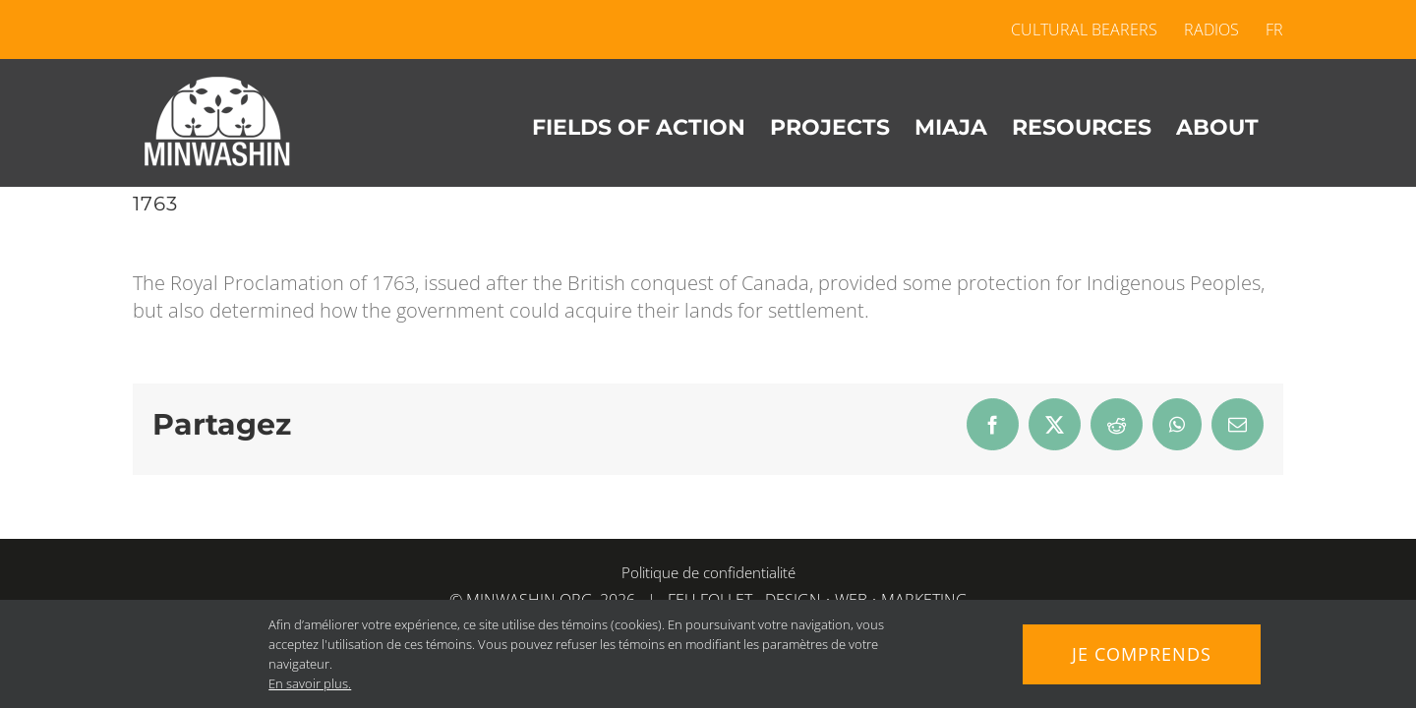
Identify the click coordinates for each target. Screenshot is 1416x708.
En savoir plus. (309, 683)
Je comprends (1141, 654)
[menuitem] (1268, 29)
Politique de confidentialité (708, 572)
